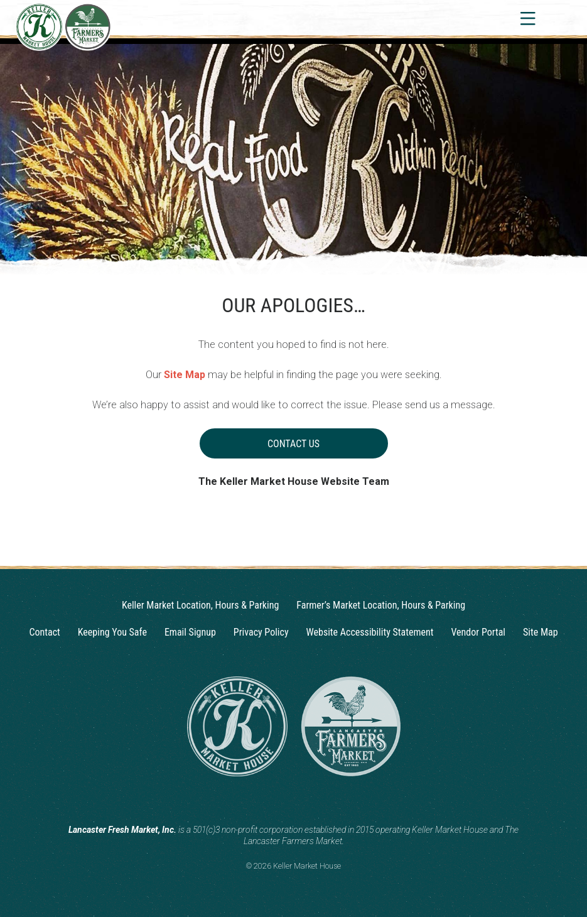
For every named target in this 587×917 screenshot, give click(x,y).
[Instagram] (281, 798)
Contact (44, 632)
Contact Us (293, 444)
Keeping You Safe (112, 632)
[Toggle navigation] (526, 18)
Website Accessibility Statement (370, 632)
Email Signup (190, 632)
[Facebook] (305, 798)
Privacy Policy (261, 632)
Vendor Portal (478, 632)
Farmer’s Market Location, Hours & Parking (380, 605)
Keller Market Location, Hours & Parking (200, 605)
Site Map (184, 375)
